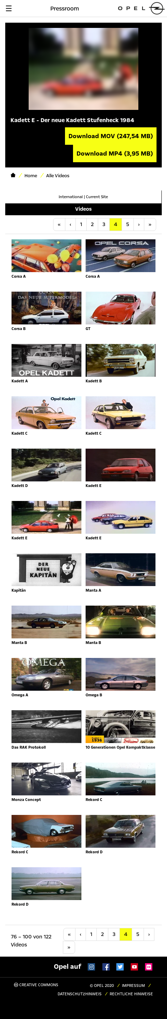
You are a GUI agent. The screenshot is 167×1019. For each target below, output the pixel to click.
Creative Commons (36, 985)
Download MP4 (115, 153)
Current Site (97, 197)
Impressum (133, 985)
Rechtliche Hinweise (131, 994)
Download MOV (110, 136)
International (71, 197)
